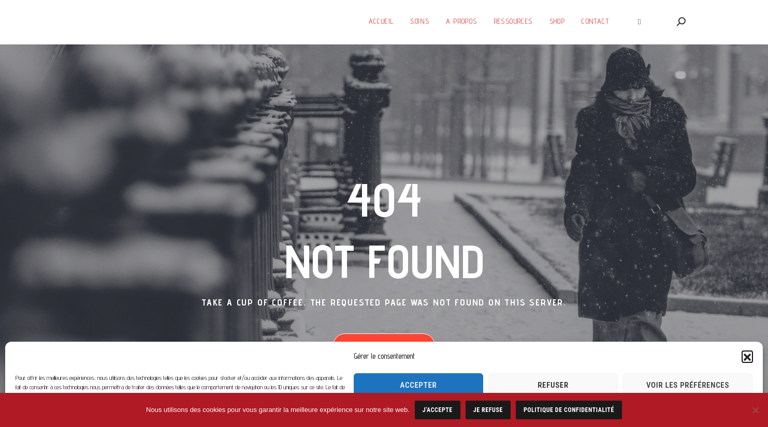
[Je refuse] (755, 410)
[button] (747, 356)
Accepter (418, 385)
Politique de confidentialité (569, 410)
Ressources (513, 21)
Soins (419, 21)
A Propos (461, 21)
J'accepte (438, 410)
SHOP (557, 21)
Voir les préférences (687, 385)
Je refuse (488, 410)
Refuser (553, 385)
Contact (595, 21)
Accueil (381, 21)
